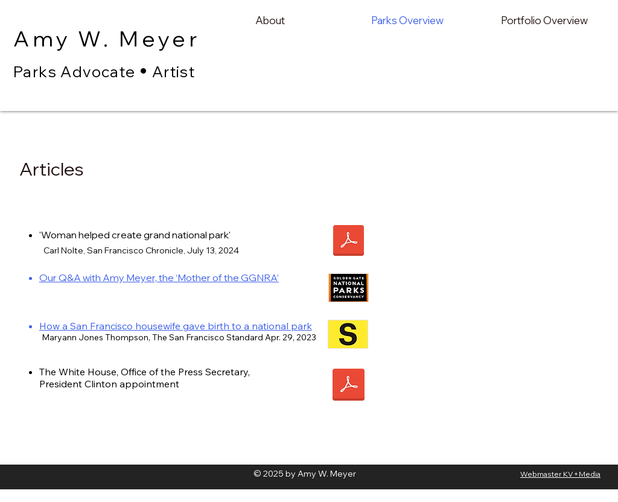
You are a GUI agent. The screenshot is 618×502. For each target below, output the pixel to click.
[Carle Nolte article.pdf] (348, 242)
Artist (173, 71)
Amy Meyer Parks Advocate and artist (119, 88)
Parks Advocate (74, 71)
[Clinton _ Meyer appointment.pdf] (348, 386)
